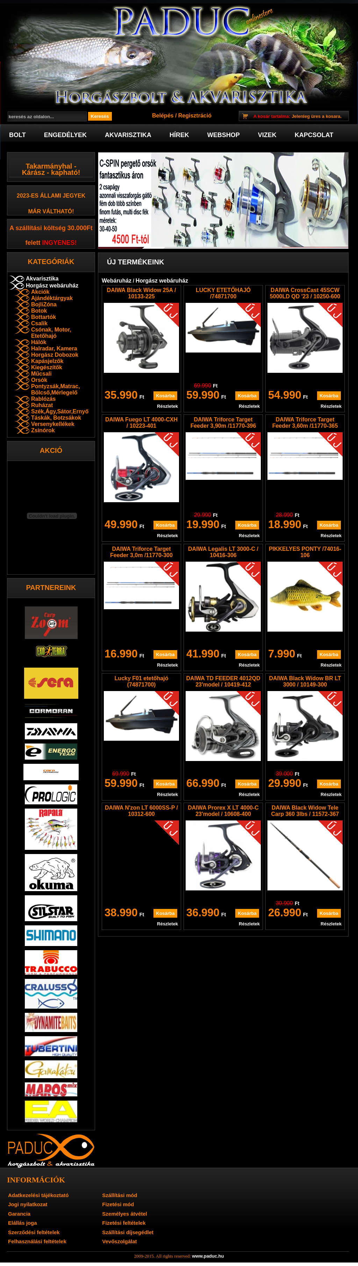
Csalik (39, 323)
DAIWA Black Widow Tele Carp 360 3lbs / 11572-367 (305, 811)
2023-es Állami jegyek (51, 196)
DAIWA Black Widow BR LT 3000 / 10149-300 (305, 681)
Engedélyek (65, 134)
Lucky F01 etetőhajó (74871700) (142, 681)
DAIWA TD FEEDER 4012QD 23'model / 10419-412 (223, 681)
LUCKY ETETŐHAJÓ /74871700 (223, 293)
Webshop (223, 134)
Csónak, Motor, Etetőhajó (51, 333)
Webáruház (116, 281)
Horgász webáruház (52, 286)
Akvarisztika (128, 134)
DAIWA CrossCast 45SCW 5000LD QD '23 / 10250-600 (305, 293)
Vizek (267, 134)
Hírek (179, 134)
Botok (39, 311)
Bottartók (43, 317)
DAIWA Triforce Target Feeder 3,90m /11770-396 (223, 423)
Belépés (162, 116)
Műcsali (41, 374)
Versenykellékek (52, 424)
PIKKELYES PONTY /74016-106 (305, 552)
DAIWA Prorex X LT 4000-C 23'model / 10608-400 (223, 811)
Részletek (167, 406)
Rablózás (43, 399)
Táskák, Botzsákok (56, 418)
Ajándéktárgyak (52, 298)
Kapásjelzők (47, 361)
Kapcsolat (314, 134)
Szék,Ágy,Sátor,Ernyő (59, 411)
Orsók (39, 380)
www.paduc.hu (208, 1256)
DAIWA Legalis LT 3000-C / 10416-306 (223, 552)
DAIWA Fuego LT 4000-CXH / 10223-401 (141, 423)
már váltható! (51, 211)
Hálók (38, 342)
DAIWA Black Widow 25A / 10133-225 (141, 293)
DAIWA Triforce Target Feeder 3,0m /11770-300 (141, 552)
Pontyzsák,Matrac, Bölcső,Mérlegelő (55, 389)
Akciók (40, 292)
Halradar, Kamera (54, 348)
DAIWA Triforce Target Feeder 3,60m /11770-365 (305, 423)
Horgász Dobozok (54, 355)
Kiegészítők (46, 367)
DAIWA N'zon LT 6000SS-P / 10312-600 (141, 811)
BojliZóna (44, 304)
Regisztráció (195, 116)
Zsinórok (43, 430)
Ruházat (42, 405)
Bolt (17, 134)
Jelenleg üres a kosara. (297, 116)
